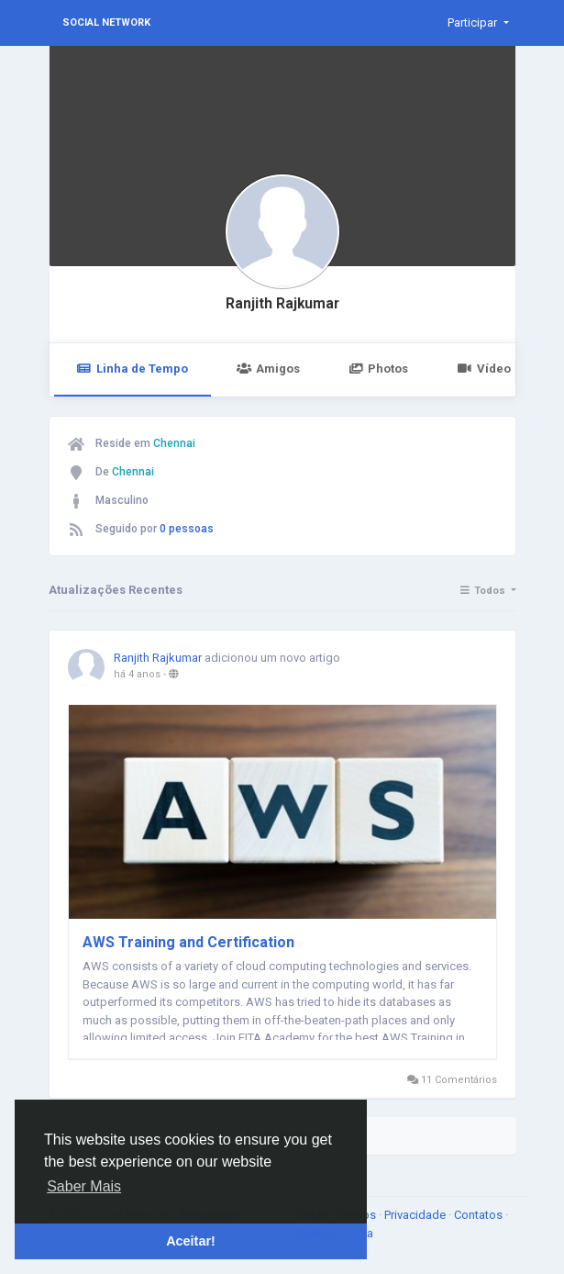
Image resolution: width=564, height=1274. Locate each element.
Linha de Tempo (132, 368)
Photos (378, 368)
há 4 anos (137, 674)
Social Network (106, 22)
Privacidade (416, 1215)
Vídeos (486, 368)
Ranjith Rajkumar (282, 304)
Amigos (268, 368)
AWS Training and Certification (188, 942)
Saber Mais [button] (84, 1186)
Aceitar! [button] (191, 1241)
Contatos (479, 1215)
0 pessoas (187, 528)
